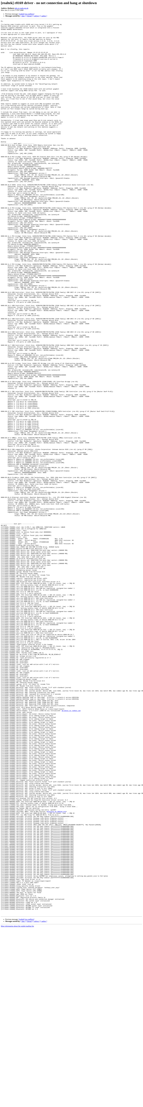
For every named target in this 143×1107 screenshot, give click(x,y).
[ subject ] (36, 16)
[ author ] (43, 16)
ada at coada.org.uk (21, 8)
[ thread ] (29, 16)
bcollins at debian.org (56, 970)
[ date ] (23, 16)
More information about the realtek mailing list (17, 1105)
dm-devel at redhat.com (71, 849)
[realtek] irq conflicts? (26, 14)
